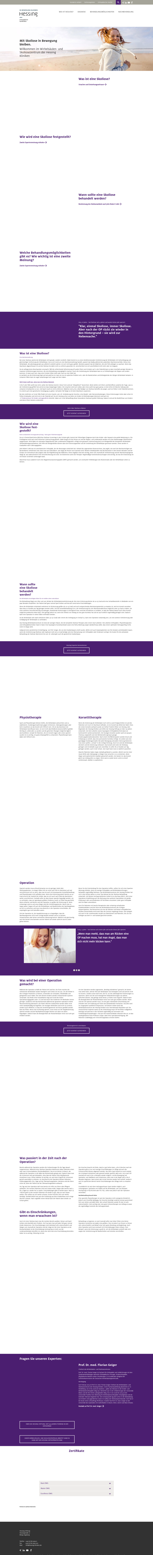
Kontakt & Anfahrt (75, 2)
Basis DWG (44, 1474)
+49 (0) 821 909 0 (31, 1531)
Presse (44, 1546)
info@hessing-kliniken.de (34, 1535)
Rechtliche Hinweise (87, 1546)
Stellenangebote (89, 2)
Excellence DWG (46, 1484)
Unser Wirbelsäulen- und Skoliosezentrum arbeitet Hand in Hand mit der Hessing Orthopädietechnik (47, 1429)
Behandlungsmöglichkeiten (102, 12)
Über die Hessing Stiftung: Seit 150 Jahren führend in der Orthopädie (47, 1415)
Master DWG (45, 1479)
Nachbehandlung (126, 12)
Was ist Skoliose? (66, 12)
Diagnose (82, 12)
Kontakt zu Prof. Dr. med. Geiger (90, 1397)
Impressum (110, 1546)
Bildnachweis (101, 1546)
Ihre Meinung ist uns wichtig (58, 1546)
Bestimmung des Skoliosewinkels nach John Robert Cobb (99, 204)
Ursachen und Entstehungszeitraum (91, 85)
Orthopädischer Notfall (105, 2)
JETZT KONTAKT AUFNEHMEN (76, 413)
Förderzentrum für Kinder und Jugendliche (35, 398)
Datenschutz (74, 1546)
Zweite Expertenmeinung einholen (32, 142)
